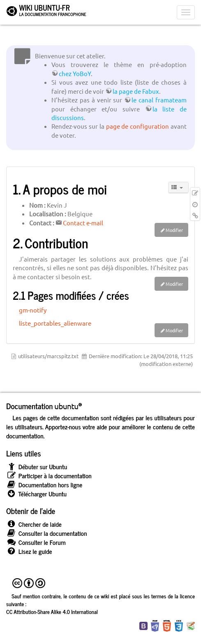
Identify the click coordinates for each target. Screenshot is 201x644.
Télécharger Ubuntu (36, 494)
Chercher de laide (34, 524)
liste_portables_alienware (55, 323)
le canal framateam (159, 100)
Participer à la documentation (49, 475)
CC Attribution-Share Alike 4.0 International (52, 611)
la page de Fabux (136, 91)
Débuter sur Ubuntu (36, 466)
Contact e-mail (83, 223)
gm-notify (32, 310)
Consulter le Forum (36, 542)
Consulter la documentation (46, 533)
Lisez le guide (29, 551)
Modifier (174, 230)
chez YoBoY (75, 73)
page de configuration (137, 126)
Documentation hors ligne (44, 485)
